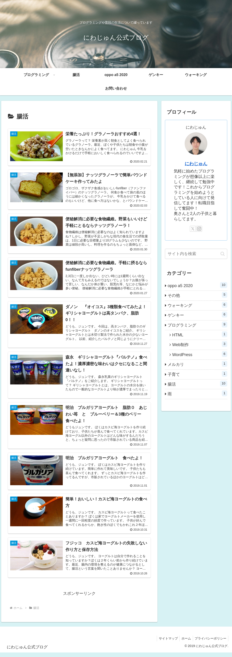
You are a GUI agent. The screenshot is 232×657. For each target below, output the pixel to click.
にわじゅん (196, 163)
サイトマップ (165, 643)
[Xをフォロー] (193, 229)
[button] (223, 253)
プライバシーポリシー (210, 643)
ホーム (184, 643)
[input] (196, 254)
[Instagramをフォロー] (199, 229)
